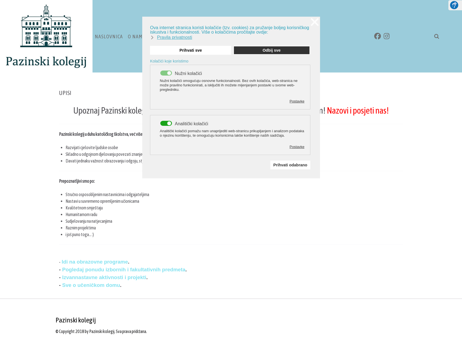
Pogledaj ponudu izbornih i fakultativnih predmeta (123, 269)
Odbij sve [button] (272, 50)
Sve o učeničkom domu (91, 285)
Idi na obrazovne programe (95, 262)
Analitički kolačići (191, 124)
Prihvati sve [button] (190, 50)
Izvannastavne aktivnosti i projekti (104, 277)
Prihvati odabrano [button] (290, 165)
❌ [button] (314, 22)
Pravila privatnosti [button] (174, 37)
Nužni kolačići (188, 73)
